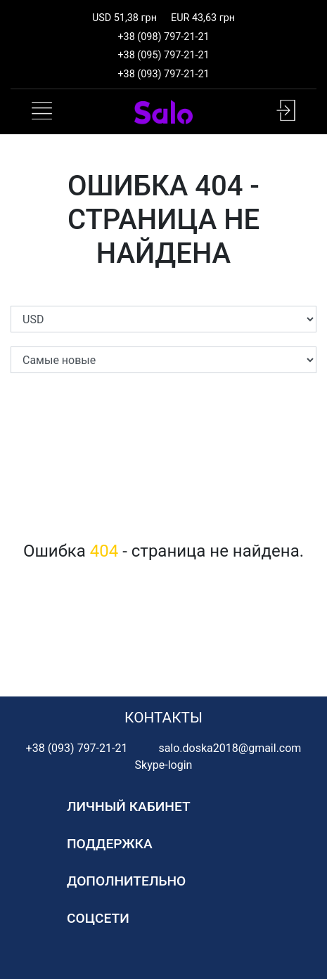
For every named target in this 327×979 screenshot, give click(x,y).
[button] (285, 110)
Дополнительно (126, 881)
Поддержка (110, 844)
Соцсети (98, 918)
